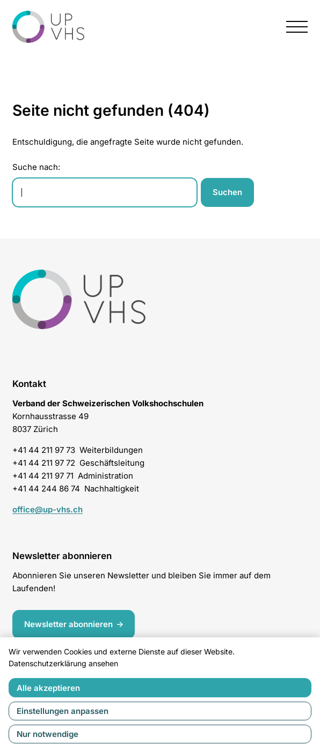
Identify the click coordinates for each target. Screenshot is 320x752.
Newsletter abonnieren (68, 624)
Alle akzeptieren (48, 688)
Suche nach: (36, 167)
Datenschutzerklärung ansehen (63, 663)
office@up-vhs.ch (47, 509)
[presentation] (297, 27)
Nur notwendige (47, 734)
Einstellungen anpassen (62, 711)
